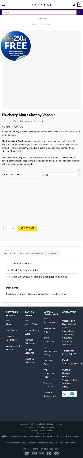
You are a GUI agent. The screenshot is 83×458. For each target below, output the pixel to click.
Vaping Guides (31, 324)
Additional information (31, 253)
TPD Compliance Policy (48, 373)
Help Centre (11, 330)
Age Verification (50, 322)
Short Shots (45, 25)
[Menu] (3, 4)
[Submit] (79, 12)
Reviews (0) (53, 253)
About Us (10, 324)
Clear (79, 170)
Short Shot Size (10, 174)
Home (34, 25)
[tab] (10, 253)
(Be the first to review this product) (22, 121)
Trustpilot (41, 18)
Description (10, 253)
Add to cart (27, 228)
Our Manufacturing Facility (50, 351)
